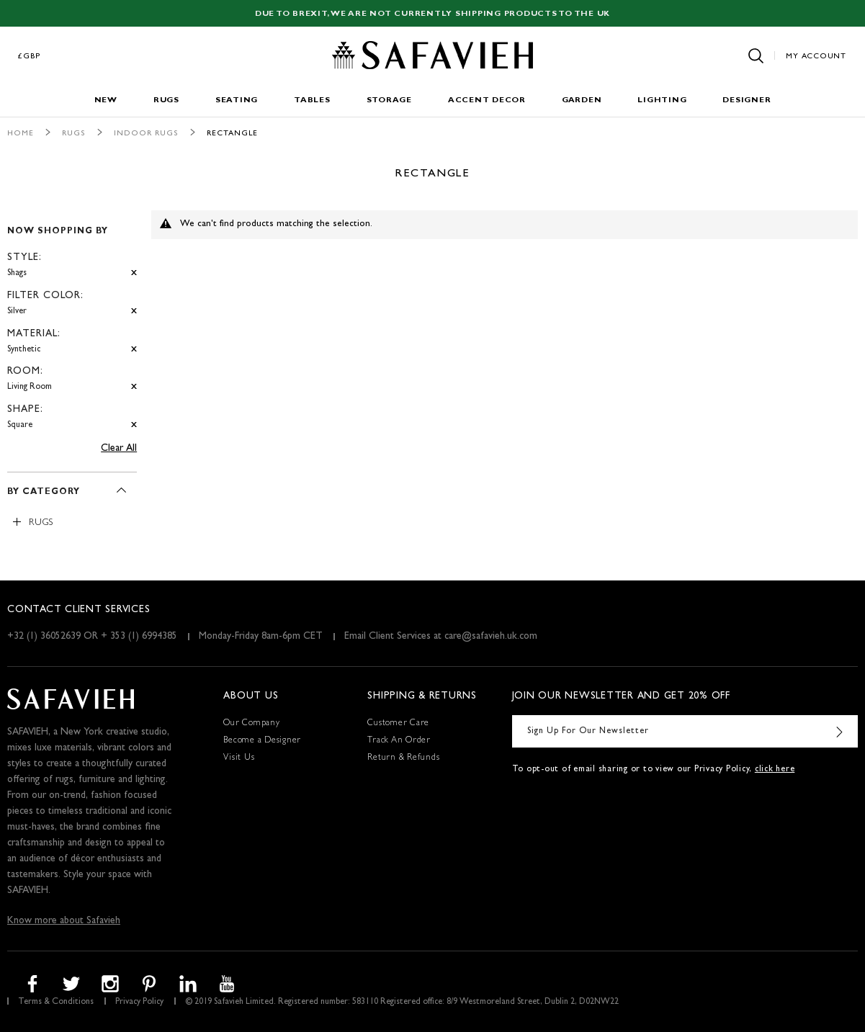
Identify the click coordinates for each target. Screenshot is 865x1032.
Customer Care (398, 723)
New (105, 100)
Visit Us (238, 758)
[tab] (72, 322)
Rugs (166, 100)
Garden (582, 100)
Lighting (661, 100)
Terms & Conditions (56, 1002)
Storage (389, 100)
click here (775, 770)
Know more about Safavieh (63, 921)
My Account (816, 56)
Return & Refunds (403, 758)
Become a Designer (262, 741)
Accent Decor (487, 100)
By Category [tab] (43, 492)
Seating (236, 100)
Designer (746, 100)
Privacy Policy (139, 1002)
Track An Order (399, 741)
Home (20, 134)
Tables (312, 100)
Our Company (251, 723)
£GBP (29, 56)
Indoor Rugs (146, 134)
